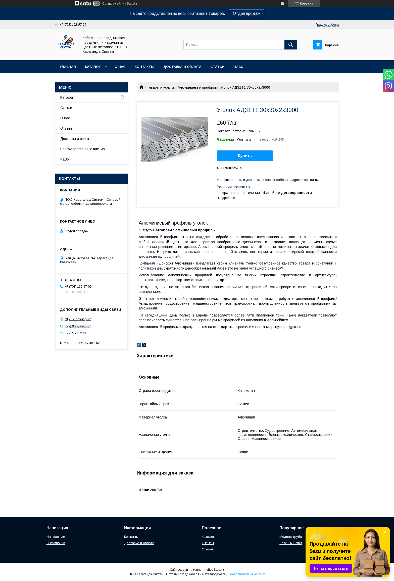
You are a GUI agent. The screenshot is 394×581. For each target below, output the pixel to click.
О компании (55, 543)
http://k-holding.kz (78, 319)
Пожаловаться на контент (246, 574)
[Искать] (290, 44)
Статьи (217, 67)
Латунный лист (290, 543)
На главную (55, 537)
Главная (68, 67)
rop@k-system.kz (78, 326)
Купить (245, 155)
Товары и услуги (160, 87)
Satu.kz (219, 569)
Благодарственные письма (82, 149)
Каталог (93, 67)
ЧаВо (238, 67)
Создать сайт (111, 3)
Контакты (144, 67)
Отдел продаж (246, 13)
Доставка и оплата (182, 67)
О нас (120, 67)
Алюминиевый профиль (197, 87)
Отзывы (66, 128)
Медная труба (290, 537)
